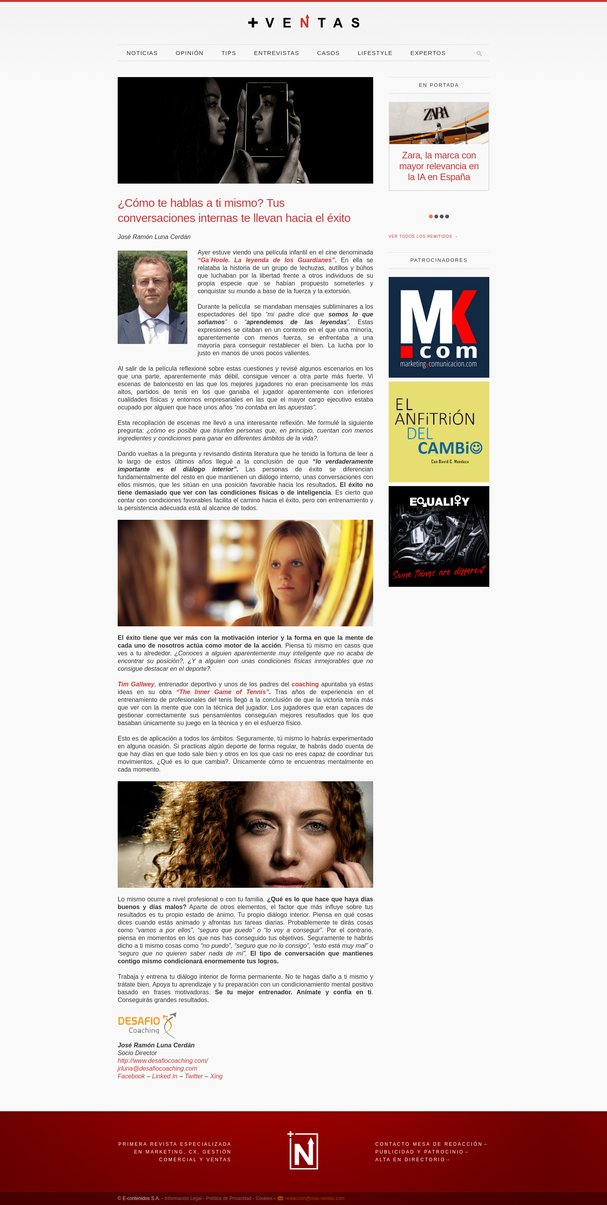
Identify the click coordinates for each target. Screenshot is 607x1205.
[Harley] (439, 584)
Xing (216, 1076)
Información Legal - (185, 1198)
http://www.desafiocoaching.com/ (163, 1060)
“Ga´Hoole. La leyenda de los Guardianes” (266, 260)
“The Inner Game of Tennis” (222, 692)
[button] (431, 216)
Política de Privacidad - (229, 1198)
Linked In (164, 1076)
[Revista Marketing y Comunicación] (439, 375)
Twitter (194, 1076)
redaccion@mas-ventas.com (315, 1198)
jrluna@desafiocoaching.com (157, 1068)
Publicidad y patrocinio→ (422, 1152)
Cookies (263, 1198)
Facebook (131, 1076)
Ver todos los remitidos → (423, 236)
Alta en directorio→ (413, 1159)
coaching (305, 684)
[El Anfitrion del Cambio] (439, 480)
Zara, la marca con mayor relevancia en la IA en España (439, 166)
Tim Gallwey (136, 684)
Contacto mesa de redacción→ (432, 1144)
